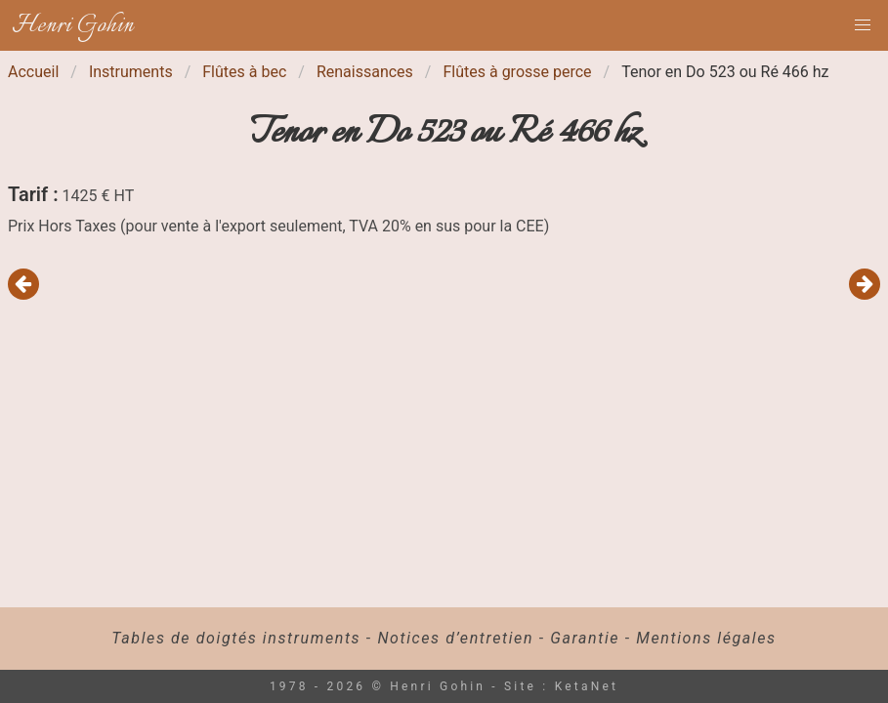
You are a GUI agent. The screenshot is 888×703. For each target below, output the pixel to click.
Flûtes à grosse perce (517, 71)
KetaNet (586, 686)
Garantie (584, 638)
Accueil (33, 71)
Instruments (131, 71)
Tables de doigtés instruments (235, 638)
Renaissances (365, 71)
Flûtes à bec (244, 71)
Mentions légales (706, 638)
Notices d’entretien (455, 638)
